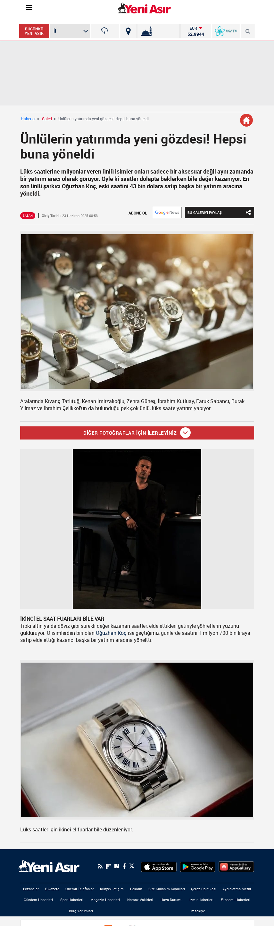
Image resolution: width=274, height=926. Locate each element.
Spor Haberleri (71, 899)
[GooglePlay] (197, 866)
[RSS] (100, 866)
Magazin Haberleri (105, 899)
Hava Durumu (171, 899)
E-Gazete (52, 888)
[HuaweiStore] (236, 866)
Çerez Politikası (203, 888)
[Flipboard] (108, 866)
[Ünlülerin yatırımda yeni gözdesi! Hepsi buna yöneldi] (137, 311)
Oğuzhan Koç (111, 632)
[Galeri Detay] (246, 120)
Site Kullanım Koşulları (166, 888)
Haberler (28, 118)
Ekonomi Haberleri (235, 899)
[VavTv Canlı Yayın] (226, 31)
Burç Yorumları (81, 910)
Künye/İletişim (112, 888)
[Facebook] (124, 866)
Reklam (136, 888)
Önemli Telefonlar (79, 888)
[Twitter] (132, 866)
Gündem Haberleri (38, 899)
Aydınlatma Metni (236, 888)
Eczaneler (31, 888)
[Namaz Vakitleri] (158, 31)
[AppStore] (159, 866)
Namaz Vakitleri (140, 899)
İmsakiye (197, 910)
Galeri (47, 118)
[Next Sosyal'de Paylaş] (116, 866)
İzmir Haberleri (201, 899)
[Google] (167, 212)
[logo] (49, 865)
